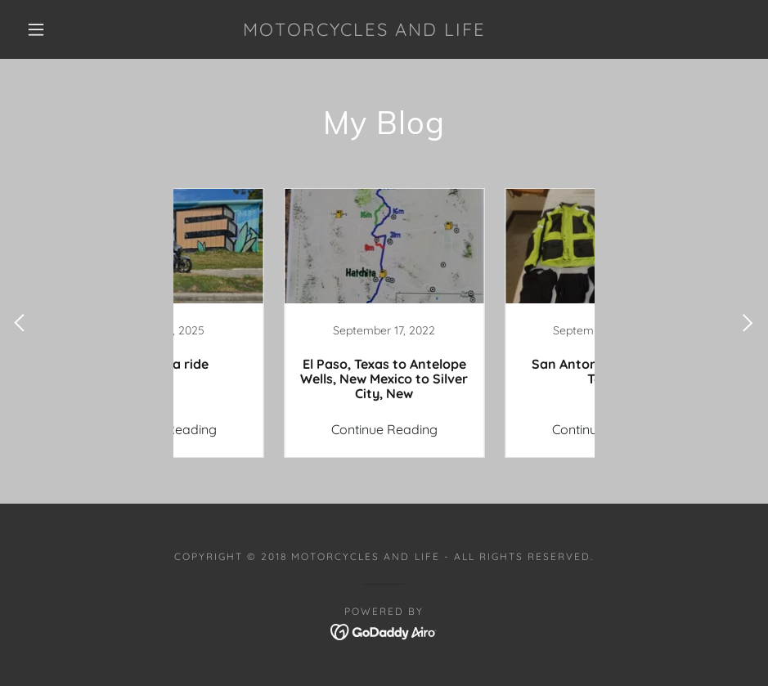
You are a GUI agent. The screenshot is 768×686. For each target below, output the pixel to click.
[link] (364, 31)
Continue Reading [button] (274, 429)
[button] (36, 29)
